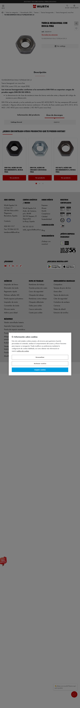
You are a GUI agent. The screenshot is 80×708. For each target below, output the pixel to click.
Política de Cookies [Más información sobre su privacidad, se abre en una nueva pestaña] (23, 351)
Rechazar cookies (40, 363)
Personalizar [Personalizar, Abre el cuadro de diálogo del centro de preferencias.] (40, 357)
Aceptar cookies (40, 370)
